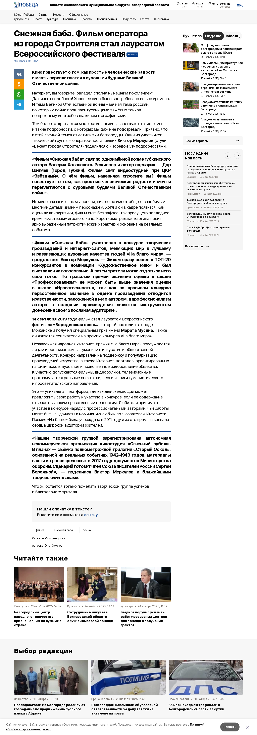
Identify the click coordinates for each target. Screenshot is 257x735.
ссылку (91, 515)
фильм (40, 530)
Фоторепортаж (55, 538)
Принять (229, 727)
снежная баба (63, 530)
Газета (144, 19)
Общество (128, 19)
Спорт (38, 19)
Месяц (233, 36)
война (87, 530)
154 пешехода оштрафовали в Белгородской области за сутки (207, 201)
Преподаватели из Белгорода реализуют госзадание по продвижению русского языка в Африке (213, 169)
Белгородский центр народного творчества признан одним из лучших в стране (37, 618)
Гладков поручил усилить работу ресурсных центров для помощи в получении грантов (144, 618)
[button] (228, 155)
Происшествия (107, 19)
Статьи (43, 14)
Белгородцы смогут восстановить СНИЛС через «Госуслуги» (208, 215)
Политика (69, 19)
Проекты (86, 19)
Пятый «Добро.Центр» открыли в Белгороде (208, 229)
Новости (58, 14)
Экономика (161, 19)
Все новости (194, 246)
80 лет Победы (24, 14)
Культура (52, 19)
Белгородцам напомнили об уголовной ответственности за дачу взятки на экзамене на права (211, 186)
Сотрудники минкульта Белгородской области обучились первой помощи (90, 616)
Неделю (213, 36)
